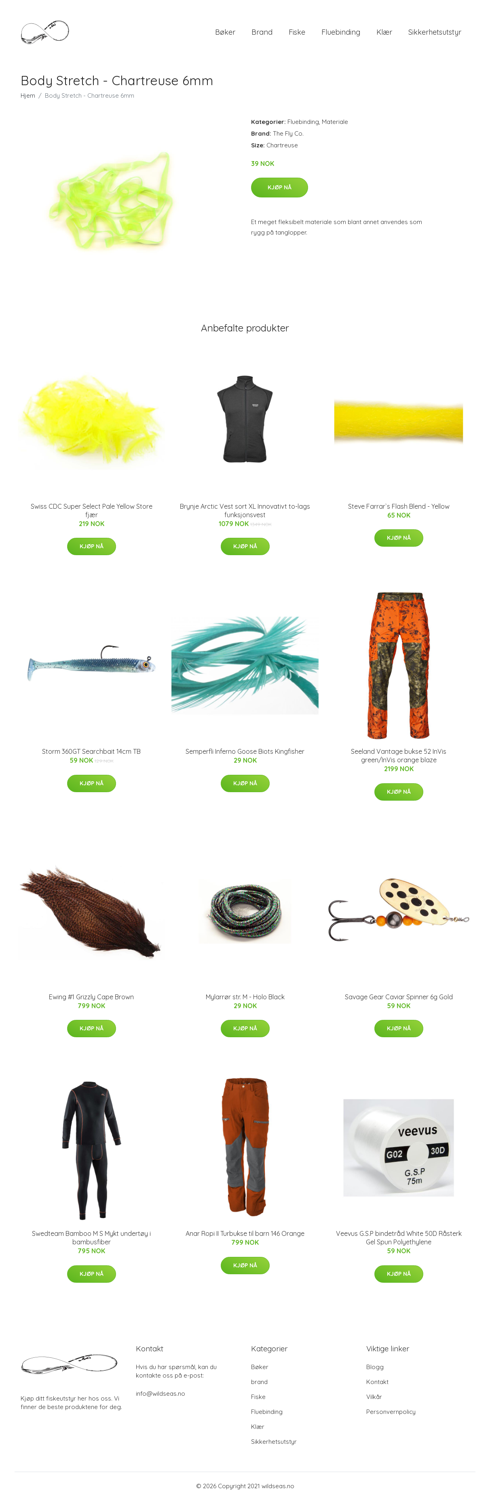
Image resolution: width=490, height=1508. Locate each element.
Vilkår (374, 1405)
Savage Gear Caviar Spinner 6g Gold (399, 1005)
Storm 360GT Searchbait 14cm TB (91, 759)
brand (261, 36)
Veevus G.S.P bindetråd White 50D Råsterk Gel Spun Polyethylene (399, 1245)
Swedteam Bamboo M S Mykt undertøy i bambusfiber (91, 1245)
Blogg (375, 1375)
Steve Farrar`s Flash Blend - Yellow (399, 514)
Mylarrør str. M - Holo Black (245, 1005)
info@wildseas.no (160, 1401)
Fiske (297, 36)
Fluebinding (340, 36)
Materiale (335, 130)
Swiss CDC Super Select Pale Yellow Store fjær (91, 518)
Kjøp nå (279, 195)
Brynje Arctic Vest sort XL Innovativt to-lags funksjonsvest (245, 518)
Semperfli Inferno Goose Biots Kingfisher (245, 759)
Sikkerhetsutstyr (434, 36)
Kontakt (377, 1390)
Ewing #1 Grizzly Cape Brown (91, 1005)
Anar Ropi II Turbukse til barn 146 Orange (245, 1241)
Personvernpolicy (391, 1420)
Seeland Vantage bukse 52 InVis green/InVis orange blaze (398, 763)
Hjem (28, 103)
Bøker (225, 36)
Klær (384, 36)
